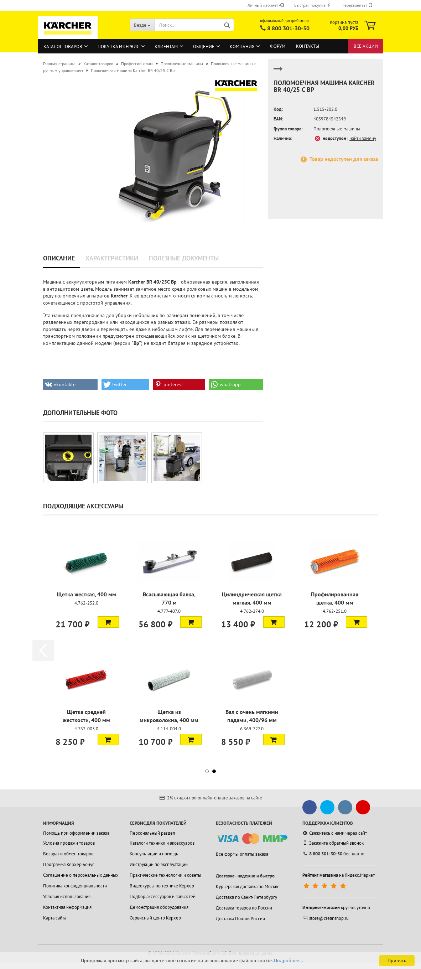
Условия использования (66, 896)
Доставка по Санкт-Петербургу (246, 897)
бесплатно (333, 854)
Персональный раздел (152, 833)
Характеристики (111, 258)
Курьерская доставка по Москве (248, 887)
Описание (59, 258)
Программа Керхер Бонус (68, 864)
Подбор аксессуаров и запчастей (163, 896)
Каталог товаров (62, 46)
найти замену (362, 138)
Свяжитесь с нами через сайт (334, 833)
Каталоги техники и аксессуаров (162, 843)
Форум (277, 46)
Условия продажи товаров (69, 843)
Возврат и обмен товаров (68, 854)
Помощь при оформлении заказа (76, 833)
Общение (203, 46)
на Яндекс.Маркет (338, 875)
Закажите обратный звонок (333, 843)
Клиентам (166, 46)
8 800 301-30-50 (288, 28)
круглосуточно (336, 908)
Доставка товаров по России (244, 908)
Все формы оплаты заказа (242, 854)
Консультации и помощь (154, 854)
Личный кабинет (266, 5)
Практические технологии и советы (165, 875)
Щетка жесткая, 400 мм (86, 594)
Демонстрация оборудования (159, 907)
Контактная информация (67, 907)
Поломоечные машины (336, 129)
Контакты (307, 46)
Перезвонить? (357, 5)
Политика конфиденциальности (75, 886)
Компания (242, 46)
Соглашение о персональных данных (81, 875)
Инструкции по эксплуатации (159, 864)
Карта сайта (54, 918)
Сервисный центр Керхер (155, 918)
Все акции (366, 46)
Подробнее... (288, 960)
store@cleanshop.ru (325, 918)
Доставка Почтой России (240, 919)
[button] (70, 384)
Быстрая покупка (312, 5)
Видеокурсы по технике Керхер (162, 886)
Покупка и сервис (118, 46)
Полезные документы (184, 258)
